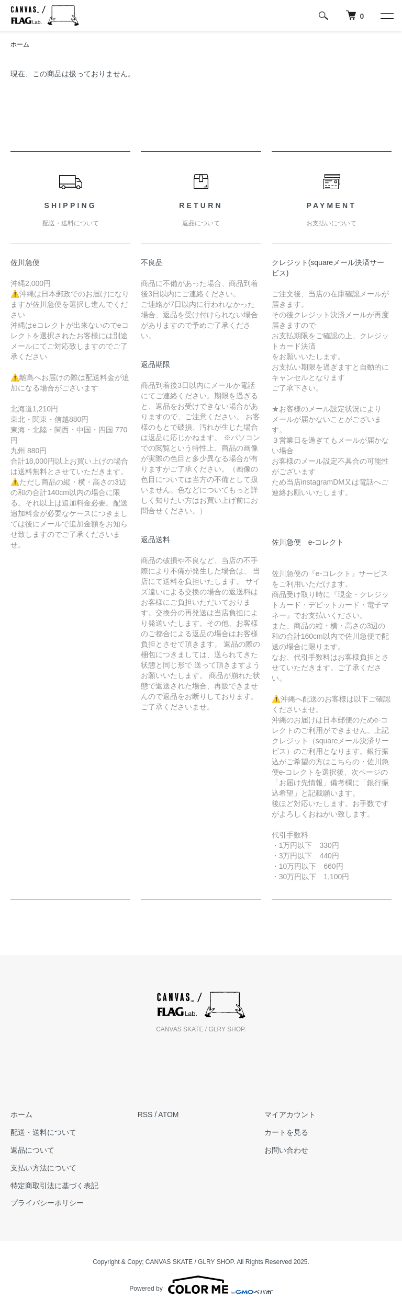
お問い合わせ (286, 1150)
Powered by (200, 1284)
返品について (32, 1150)
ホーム (19, 44)
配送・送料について (43, 1132)
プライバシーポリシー (47, 1203)
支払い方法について (43, 1168)
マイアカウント (290, 1114)
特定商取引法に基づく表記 (54, 1185)
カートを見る (286, 1132)
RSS (145, 1114)
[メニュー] (386, 15)
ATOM (168, 1114)
